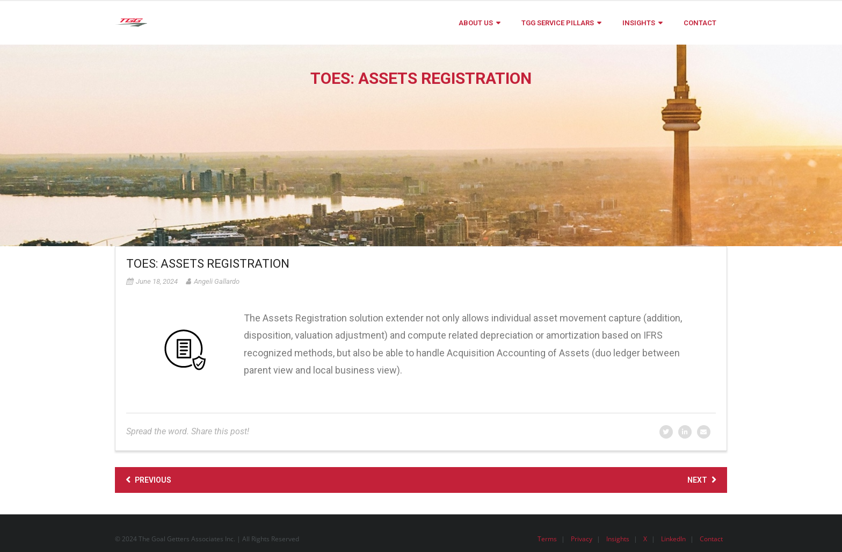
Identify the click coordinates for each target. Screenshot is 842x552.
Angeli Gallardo (216, 281)
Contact (711, 538)
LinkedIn (673, 538)
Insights (617, 538)
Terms (547, 538)
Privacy (581, 538)
